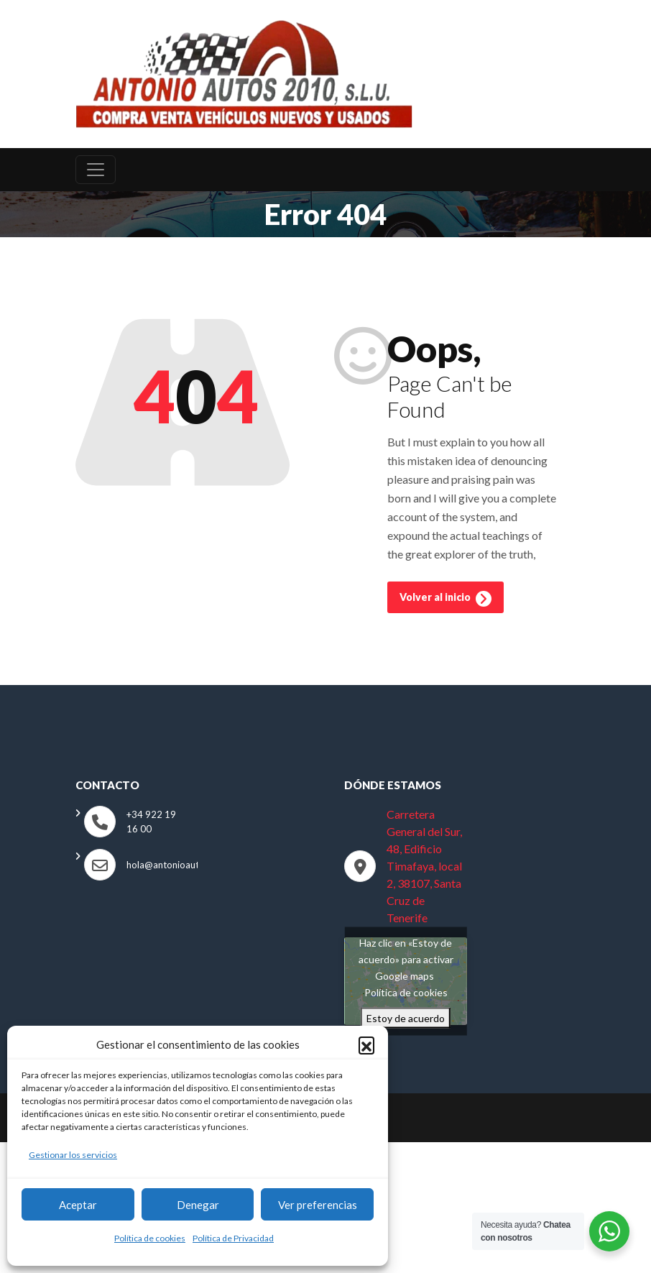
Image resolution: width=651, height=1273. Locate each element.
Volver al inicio (445, 602)
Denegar (198, 1204)
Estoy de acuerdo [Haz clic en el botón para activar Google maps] (405, 1021)
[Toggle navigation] (95, 172)
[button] (366, 1044)
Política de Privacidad (233, 1238)
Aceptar (78, 1204)
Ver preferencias (317, 1204)
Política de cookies (149, 1238)
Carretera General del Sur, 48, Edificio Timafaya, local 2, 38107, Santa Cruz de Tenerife (424, 868)
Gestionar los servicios (73, 1154)
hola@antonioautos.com (177, 867)
